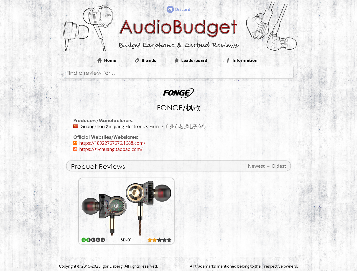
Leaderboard (190, 60)
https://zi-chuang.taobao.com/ (111, 149)
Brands (145, 60)
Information (242, 60)
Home (106, 60)
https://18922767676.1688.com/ (112, 143)
